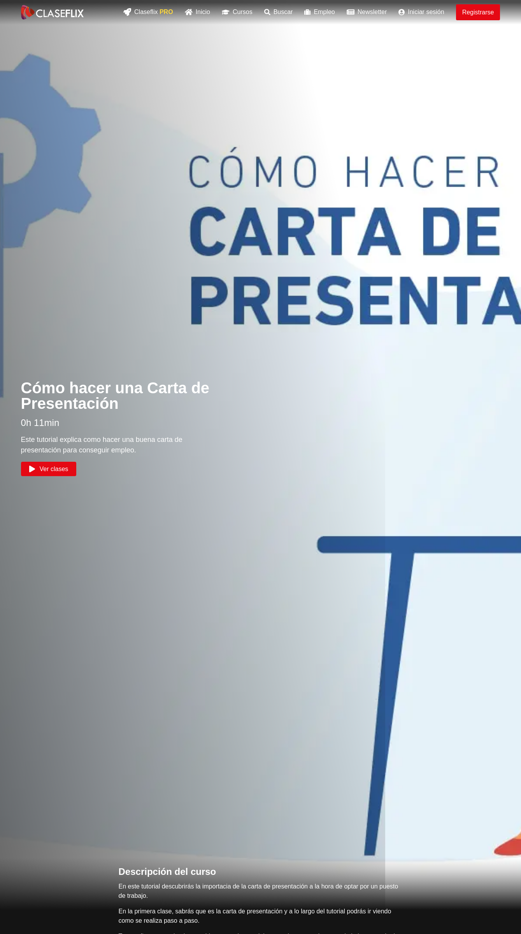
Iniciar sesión (421, 12)
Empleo (319, 12)
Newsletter (367, 12)
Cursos (237, 12)
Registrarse (478, 12)
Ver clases (48, 469)
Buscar (278, 12)
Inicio (197, 12)
